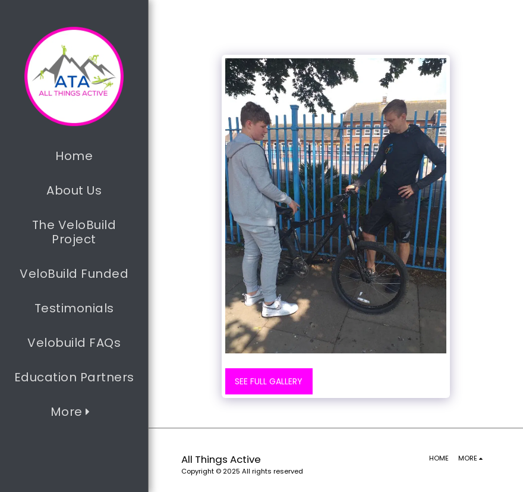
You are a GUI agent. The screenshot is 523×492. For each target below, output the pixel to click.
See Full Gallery (269, 381)
